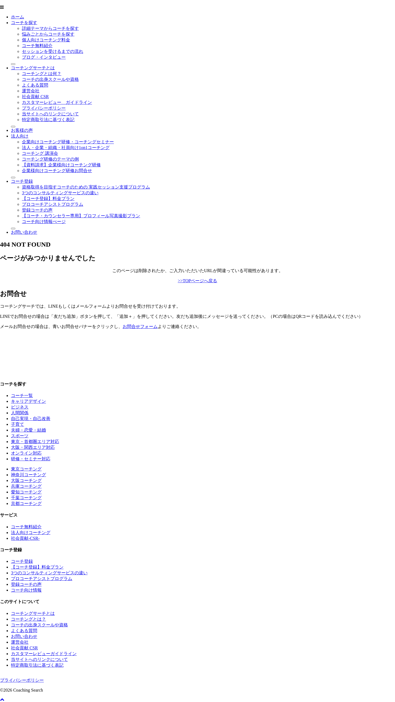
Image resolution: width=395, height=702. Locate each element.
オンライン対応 (26, 453)
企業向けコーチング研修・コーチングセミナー (68, 141)
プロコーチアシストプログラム (52, 204)
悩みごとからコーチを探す (48, 34)
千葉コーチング (26, 497)
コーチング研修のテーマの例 (50, 159)
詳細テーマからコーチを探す (50, 28)
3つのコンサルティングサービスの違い (60, 192)
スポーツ (19, 435)
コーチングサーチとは (33, 67)
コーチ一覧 (22, 395)
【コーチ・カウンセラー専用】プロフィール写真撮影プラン (81, 215)
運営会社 (30, 91)
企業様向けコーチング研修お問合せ (57, 170)
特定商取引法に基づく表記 (48, 119)
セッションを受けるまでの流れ (52, 51)
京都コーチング (26, 503)
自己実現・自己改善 (30, 418)
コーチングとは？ (28, 619)
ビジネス (19, 407)
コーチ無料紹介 (37, 45)
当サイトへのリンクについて (50, 114)
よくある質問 (35, 85)
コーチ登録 (22, 181)
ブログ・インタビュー (44, 57)
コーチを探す (24, 22)
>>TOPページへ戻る (197, 280)
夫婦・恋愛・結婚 (28, 430)
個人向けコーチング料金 (46, 40)
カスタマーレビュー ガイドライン (57, 102)
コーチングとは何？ (41, 73)
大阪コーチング (26, 480)
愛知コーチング (26, 492)
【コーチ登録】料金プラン (48, 198)
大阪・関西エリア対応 (33, 447)
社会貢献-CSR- (25, 538)
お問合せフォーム (140, 326)
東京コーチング (26, 469)
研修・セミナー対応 (30, 458)
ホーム (17, 17)
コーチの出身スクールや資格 (50, 79)
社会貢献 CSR (35, 96)
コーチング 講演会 (40, 153)
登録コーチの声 (37, 210)
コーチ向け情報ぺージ (44, 221)
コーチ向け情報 (26, 590)
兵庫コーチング (26, 486)
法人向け (19, 136)
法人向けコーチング (30, 532)
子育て (17, 424)
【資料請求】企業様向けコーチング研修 (61, 164)
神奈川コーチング (28, 474)
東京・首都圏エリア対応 (35, 441)
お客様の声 (22, 130)
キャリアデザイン (28, 401)
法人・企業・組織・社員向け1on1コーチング (65, 147)
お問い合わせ (24, 232)
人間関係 (19, 412)
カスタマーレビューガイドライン (44, 653)
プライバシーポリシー (44, 108)
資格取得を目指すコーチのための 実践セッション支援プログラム (86, 187)
